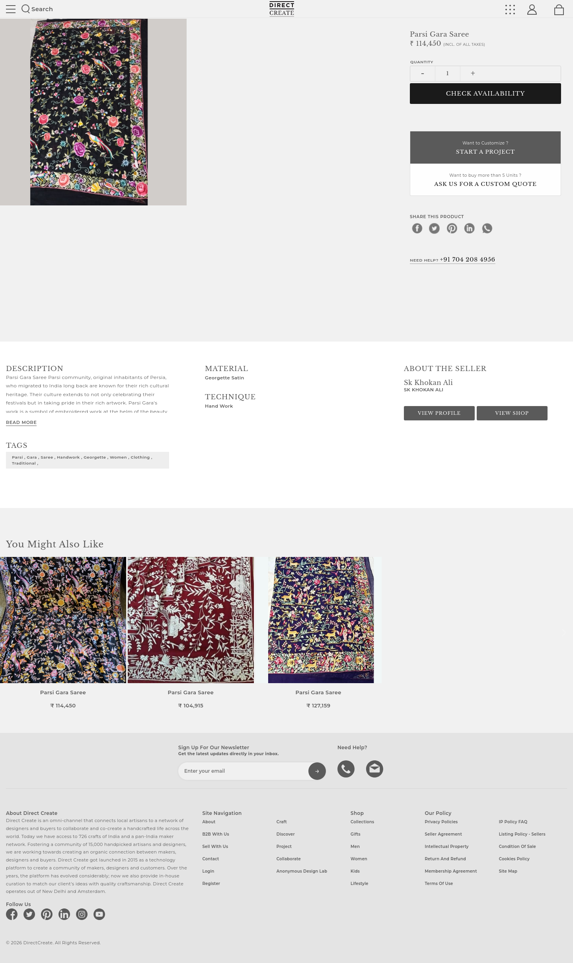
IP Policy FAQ (513, 821)
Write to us (375, 768)
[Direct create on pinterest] (48, 914)
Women (359, 858)
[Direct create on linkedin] (65, 914)
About (209, 821)
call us (347, 768)
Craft (282, 821)
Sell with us (215, 846)
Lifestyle (359, 883)
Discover (286, 834)
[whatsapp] (487, 228)
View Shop (512, 413)
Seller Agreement (443, 834)
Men (355, 846)
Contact (211, 858)
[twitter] (434, 228)
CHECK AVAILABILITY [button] (485, 93)
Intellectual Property (446, 846)
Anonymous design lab (302, 871)
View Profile (439, 413)
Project (284, 846)
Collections (362, 821)
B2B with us (216, 834)
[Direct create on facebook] (13, 914)
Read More (21, 422)
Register (211, 883)
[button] (563, 633)
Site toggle (11, 9)
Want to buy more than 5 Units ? (485, 180)
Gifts (356, 834)
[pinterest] (452, 228)
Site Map (508, 871)
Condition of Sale (517, 846)
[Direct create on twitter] (30, 914)
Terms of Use (439, 883)
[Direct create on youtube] (101, 914)
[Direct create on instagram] (83, 914)
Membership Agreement (451, 871)
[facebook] (417, 228)
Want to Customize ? (485, 148)
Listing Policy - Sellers (522, 834)
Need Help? (452, 259)
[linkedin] (469, 228)
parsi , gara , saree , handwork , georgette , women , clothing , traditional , (82, 460)
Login (208, 871)
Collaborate (289, 858)
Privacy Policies (441, 821)
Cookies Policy (514, 858)
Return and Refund (445, 858)
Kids (355, 871)
